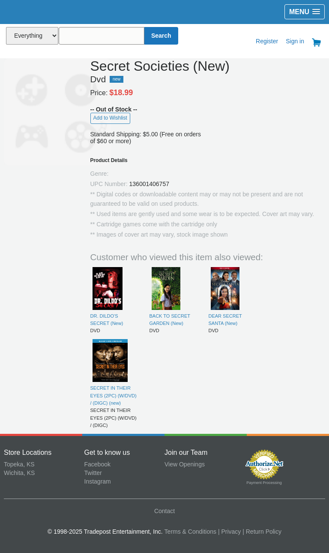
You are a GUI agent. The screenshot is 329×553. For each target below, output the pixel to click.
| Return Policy (261, 531)
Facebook (97, 464)
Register (267, 41)
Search (161, 35)
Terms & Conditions (190, 531)
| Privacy (229, 531)
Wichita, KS (19, 472)
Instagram (97, 481)
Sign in (295, 41)
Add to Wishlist (110, 118)
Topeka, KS (19, 464)
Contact (164, 511)
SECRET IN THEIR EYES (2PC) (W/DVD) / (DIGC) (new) (113, 395)
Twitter (93, 472)
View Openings (184, 464)
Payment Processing (264, 483)
